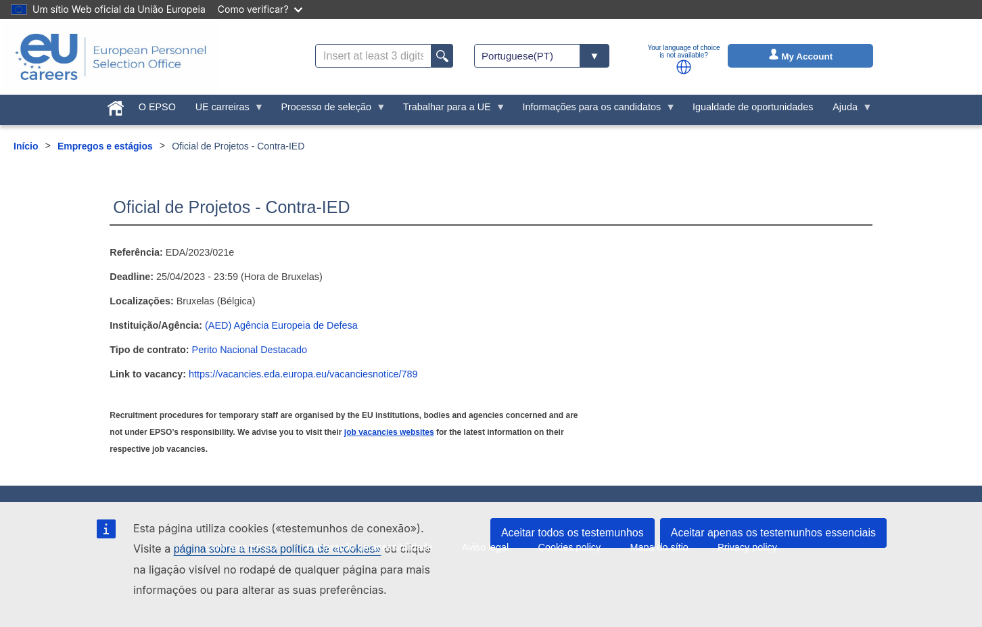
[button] (684, 67)
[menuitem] (116, 105)
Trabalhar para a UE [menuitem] (449, 110)
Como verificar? (260, 9)
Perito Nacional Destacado (249, 349)
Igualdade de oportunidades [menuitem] (753, 106)
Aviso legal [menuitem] (485, 547)
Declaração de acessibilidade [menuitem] (369, 547)
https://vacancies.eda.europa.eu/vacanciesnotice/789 (303, 374)
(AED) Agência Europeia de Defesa (281, 325)
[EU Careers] (111, 57)
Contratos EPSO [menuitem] (241, 547)
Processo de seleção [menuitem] (328, 110)
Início (26, 146)
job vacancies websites (389, 432)
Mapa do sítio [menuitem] (659, 547)
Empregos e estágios (105, 146)
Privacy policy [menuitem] (747, 547)
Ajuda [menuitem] (847, 110)
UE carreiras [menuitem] (224, 110)
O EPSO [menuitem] (157, 106)
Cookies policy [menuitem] (569, 547)
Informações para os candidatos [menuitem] (594, 110)
